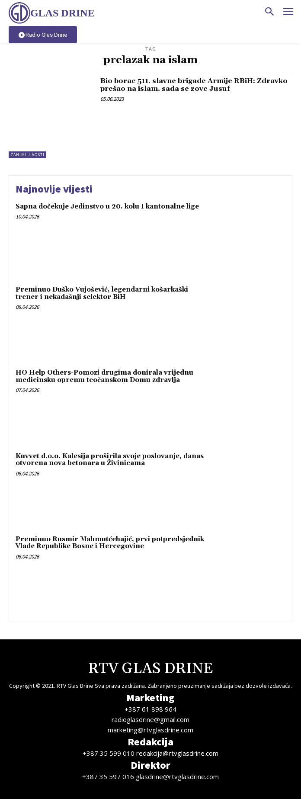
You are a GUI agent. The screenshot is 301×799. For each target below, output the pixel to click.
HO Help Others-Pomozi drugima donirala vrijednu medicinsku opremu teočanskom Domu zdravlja (104, 376)
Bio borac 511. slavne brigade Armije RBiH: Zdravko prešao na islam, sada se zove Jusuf (194, 85)
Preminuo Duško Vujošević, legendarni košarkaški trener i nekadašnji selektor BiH (102, 293)
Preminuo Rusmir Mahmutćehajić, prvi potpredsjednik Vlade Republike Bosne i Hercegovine (110, 543)
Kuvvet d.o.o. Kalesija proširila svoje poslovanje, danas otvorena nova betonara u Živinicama (110, 460)
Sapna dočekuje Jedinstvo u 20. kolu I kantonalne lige (107, 206)
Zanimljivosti (27, 154)
